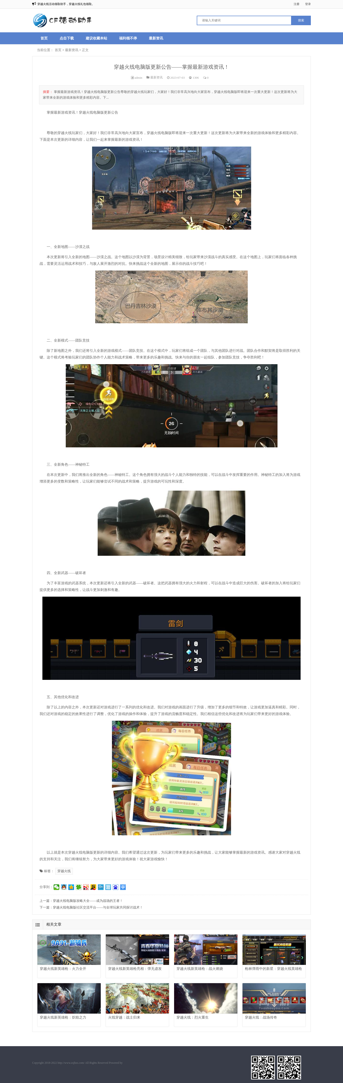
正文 (85, 50)
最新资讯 (156, 38)
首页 (44, 38)
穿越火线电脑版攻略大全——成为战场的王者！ (88, 901)
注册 (296, 4)
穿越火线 (64, 871)
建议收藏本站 (96, 38)
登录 (308, 4)
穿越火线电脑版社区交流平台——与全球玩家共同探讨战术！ (98, 907)
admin (138, 77)
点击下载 (67, 38)
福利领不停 (128, 38)
